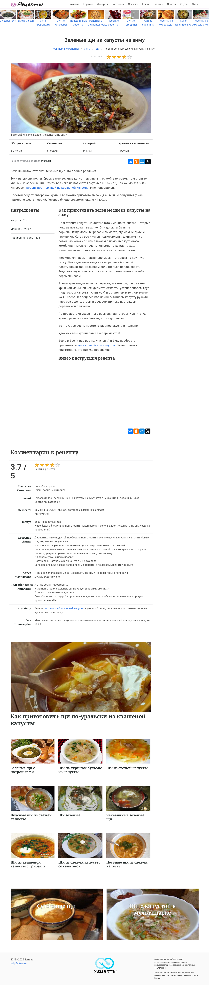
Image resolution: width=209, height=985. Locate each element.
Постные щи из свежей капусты (126, 864)
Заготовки (118, 4)
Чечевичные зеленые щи (125, 817)
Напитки (158, 4)
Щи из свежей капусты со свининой (79, 864)
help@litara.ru (19, 963)
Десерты (102, 4)
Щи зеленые (69, 815)
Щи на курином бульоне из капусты (80, 770)
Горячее (88, 4)
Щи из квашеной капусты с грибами (28, 864)
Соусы (184, 4)
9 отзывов (96, 56)
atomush (46, 161)
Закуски (133, 4)
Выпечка (74, 4)
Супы (195, 4)
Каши (145, 4)
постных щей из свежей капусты (64, 608)
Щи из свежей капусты (127, 768)
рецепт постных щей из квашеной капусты (57, 187)
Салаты (171, 4)
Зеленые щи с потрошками (23, 770)
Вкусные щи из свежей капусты (31, 817)
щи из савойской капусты (96, 345)
